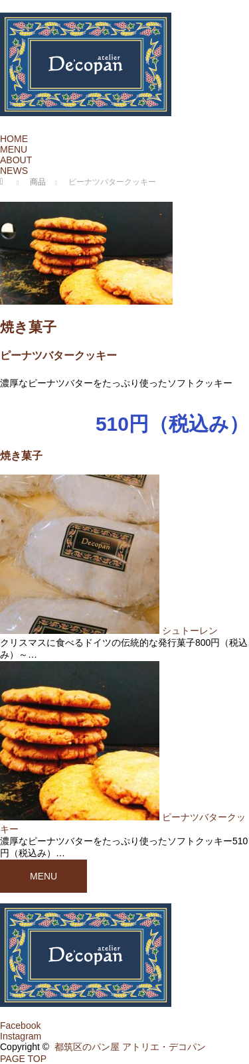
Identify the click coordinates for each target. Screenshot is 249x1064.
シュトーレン (194, 630)
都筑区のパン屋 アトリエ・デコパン (130, 1046)
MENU (13, 149)
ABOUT (16, 160)
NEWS (14, 170)
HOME (14, 138)
